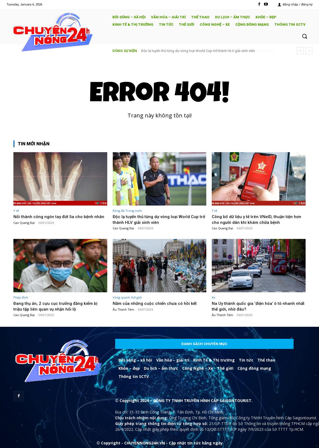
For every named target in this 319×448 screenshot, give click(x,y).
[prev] (300, 50)
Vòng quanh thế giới (127, 297)
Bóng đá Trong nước (127, 210)
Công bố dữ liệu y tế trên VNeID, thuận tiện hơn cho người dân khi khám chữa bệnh (255, 219)
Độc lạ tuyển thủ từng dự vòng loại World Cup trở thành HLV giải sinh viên (198, 51)
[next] (309, 50)
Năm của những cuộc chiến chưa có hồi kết (157, 303)
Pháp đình (20, 297)
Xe (213, 297)
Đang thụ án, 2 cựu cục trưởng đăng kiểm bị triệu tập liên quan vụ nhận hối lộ (58, 305)
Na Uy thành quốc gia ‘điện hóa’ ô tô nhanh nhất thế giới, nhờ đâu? (255, 305)
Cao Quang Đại (24, 228)
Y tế (16, 210)
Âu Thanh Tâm (123, 309)
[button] (304, 36)
